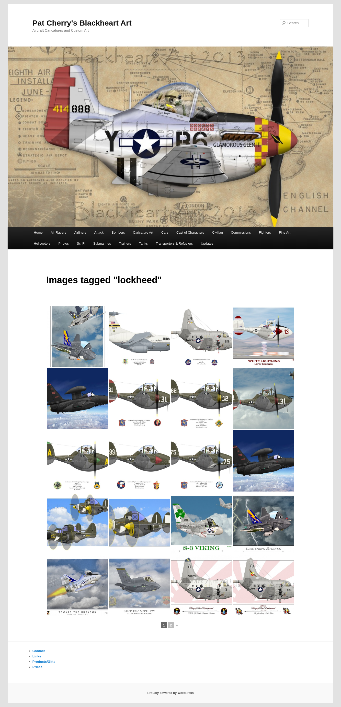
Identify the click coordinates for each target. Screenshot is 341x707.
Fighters (265, 232)
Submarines (102, 243)
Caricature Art (143, 232)
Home (38, 232)
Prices (37, 667)
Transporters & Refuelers (174, 243)
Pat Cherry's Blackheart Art (82, 23)
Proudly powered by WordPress (170, 693)
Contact (38, 651)
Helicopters (42, 243)
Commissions (241, 232)
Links (36, 656)
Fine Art (284, 232)
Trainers (125, 243)
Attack (99, 232)
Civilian (217, 232)
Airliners (80, 232)
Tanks (143, 243)
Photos (64, 243)
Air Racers (58, 232)
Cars (164, 232)
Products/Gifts (43, 662)
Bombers (118, 232)
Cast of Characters (190, 232)
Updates (207, 243)
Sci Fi (81, 243)
